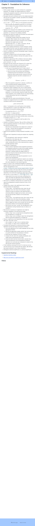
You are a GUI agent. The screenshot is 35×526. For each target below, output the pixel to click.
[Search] (31, 1)
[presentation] (21, 80)
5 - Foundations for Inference (15, 1)
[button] (2, 1)
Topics (5, 1)
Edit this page (14, 522)
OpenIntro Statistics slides (10, 255)
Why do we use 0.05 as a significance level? (14, 257)
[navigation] (26, 1)
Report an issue (22, 522)
